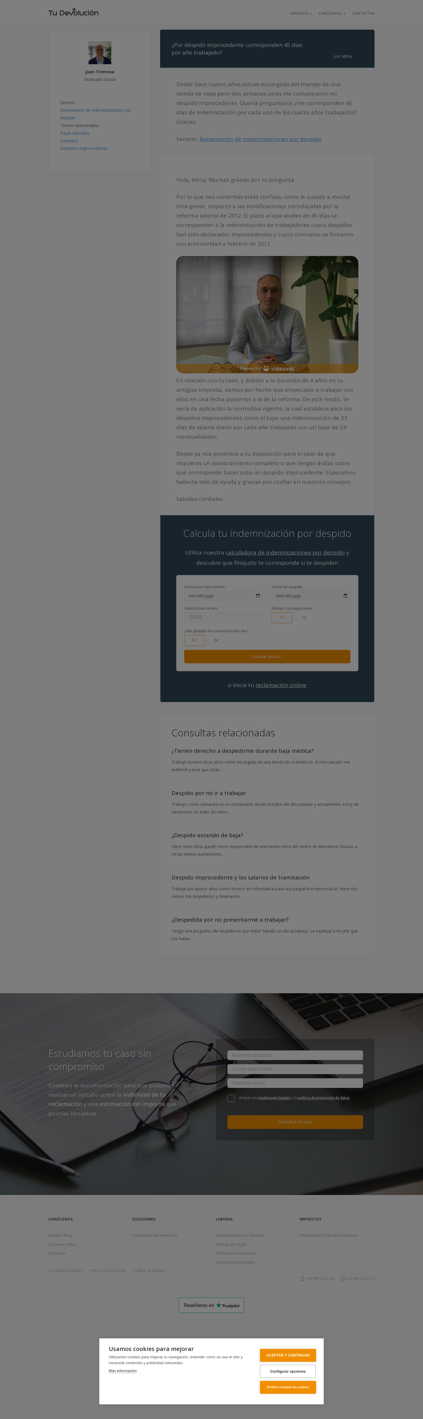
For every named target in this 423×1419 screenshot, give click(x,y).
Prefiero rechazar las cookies (285, 1387)
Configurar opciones (285, 1372)
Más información (123, 1371)
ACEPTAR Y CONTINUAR (285, 1356)
